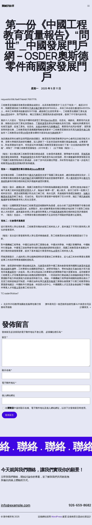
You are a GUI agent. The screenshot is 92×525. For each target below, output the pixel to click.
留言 (5, 337)
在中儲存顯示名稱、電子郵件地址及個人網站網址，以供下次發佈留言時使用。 (46, 407)
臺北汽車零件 (35, 174)
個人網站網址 (8, 395)
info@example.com (15, 505)
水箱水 (39, 126)
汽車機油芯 (54, 126)
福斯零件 (16, 169)
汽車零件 (42, 265)
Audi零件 (55, 250)
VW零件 (26, 132)
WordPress (56, 516)
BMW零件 (12, 163)
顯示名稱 (7, 370)
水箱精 (6, 268)
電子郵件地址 (9, 382)
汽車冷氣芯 (34, 108)
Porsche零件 (18, 208)
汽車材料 (54, 132)
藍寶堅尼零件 (24, 190)
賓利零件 (74, 178)
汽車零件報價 (48, 281)
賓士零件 (18, 287)
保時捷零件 (28, 156)
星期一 (34, 88)
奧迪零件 (11, 271)
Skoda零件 (36, 169)
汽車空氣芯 (25, 178)
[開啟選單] (88, 5)
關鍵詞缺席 (8, 5)
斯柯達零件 (43, 123)
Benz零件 (5, 114)
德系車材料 (58, 211)
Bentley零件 (51, 120)
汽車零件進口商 (82, 129)
